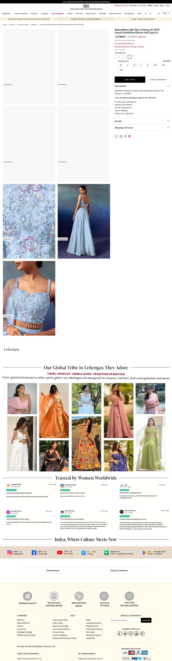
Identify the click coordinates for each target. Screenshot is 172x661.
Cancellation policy (93, 623)
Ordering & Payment (94, 629)
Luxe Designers (57, 14)
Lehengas (44, 14)
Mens (139, 14)
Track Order (133, 5)
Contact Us (21, 629)
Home (5, 24)
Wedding (34, 24)
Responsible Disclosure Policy (64, 638)
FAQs (88, 620)
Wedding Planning (24, 632)
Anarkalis (102, 14)
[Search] (159, 13)
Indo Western (129, 14)
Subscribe (146, 620)
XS (121, 65)
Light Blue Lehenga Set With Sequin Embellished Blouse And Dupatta (61, 24)
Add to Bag (130, 80)
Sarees (69, 14)
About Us (20, 620)
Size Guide (166, 61)
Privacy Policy (58, 632)
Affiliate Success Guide (26, 635)
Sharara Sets (91, 14)
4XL (121, 70)
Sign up (162, 5)
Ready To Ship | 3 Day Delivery (143, 19)
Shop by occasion (23, 24)
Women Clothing (21, 14)
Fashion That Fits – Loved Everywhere (86, 19)
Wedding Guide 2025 (120, 5)
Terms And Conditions (61, 629)
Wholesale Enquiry (93, 635)
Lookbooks (90, 638)
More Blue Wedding (119, 571)
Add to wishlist (158, 80)
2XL (155, 65)
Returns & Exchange (60, 626)
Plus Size (79, 14)
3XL (163, 65)
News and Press (23, 623)
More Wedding (52, 571)
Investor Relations (59, 635)
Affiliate (150, 5)
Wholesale (142, 5)
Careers (20, 626)
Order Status (57, 623)
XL (148, 65)
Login (156, 5)
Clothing (12, 24)
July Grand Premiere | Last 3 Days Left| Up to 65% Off (28, 19)
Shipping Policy (92, 626)
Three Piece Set (115, 14)
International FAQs (60, 620)
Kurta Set (33, 14)
